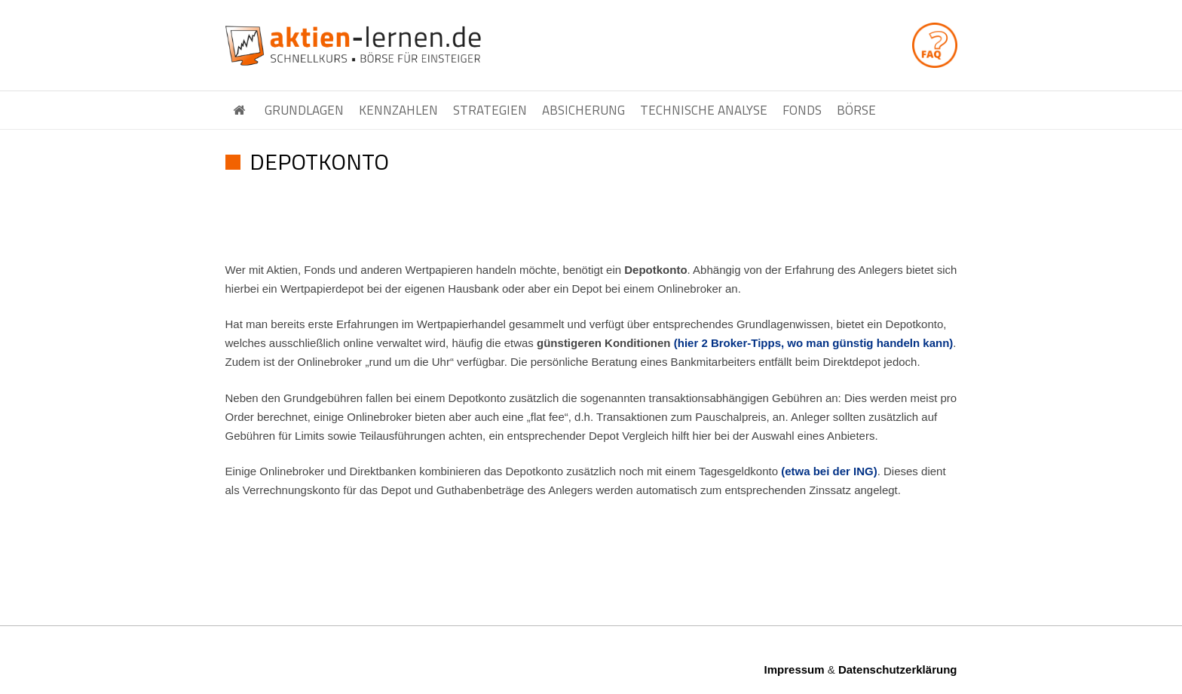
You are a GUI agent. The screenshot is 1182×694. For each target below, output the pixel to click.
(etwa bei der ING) (829, 471)
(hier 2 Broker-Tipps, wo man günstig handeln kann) (814, 342)
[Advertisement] (591, 224)
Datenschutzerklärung (897, 669)
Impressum (794, 669)
